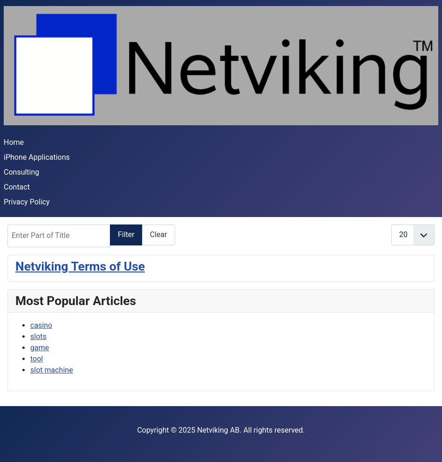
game (39, 347)
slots (38, 336)
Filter (126, 234)
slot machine (51, 370)
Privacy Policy (27, 201)
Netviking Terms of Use (80, 266)
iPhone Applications (37, 157)
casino (41, 325)
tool (36, 358)
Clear (158, 234)
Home (14, 142)
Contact (17, 187)
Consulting (21, 172)
